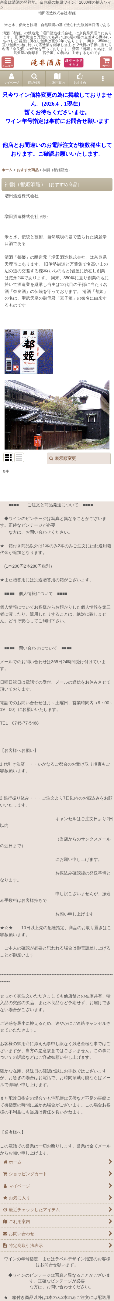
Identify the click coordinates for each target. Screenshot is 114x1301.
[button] (8, 62)
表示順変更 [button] (62, 458)
